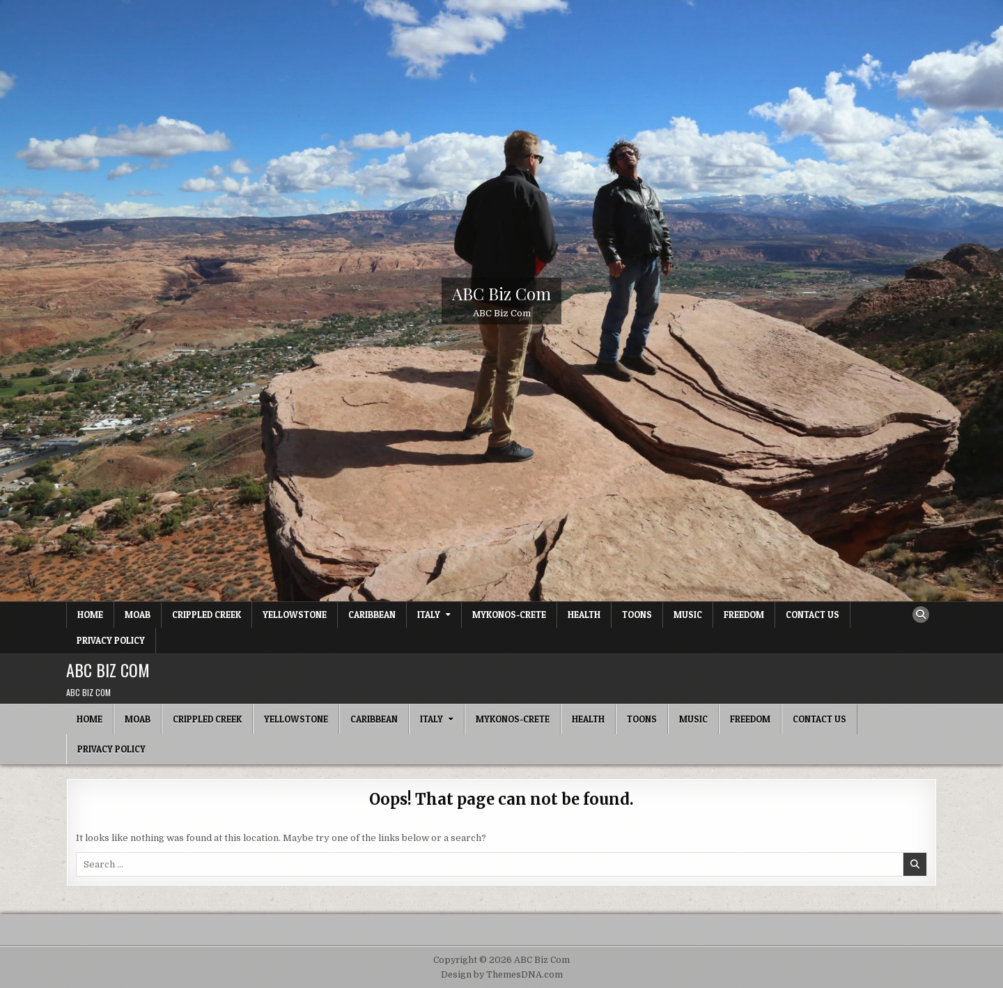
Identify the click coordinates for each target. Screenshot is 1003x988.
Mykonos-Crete (509, 614)
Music (688, 614)
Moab (137, 614)
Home (90, 614)
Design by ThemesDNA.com (502, 975)
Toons (637, 614)
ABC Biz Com (501, 292)
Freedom (744, 614)
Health (584, 614)
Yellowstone (295, 614)
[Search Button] (920, 614)
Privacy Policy (111, 640)
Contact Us (812, 614)
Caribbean (372, 614)
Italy (428, 614)
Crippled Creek (206, 614)
